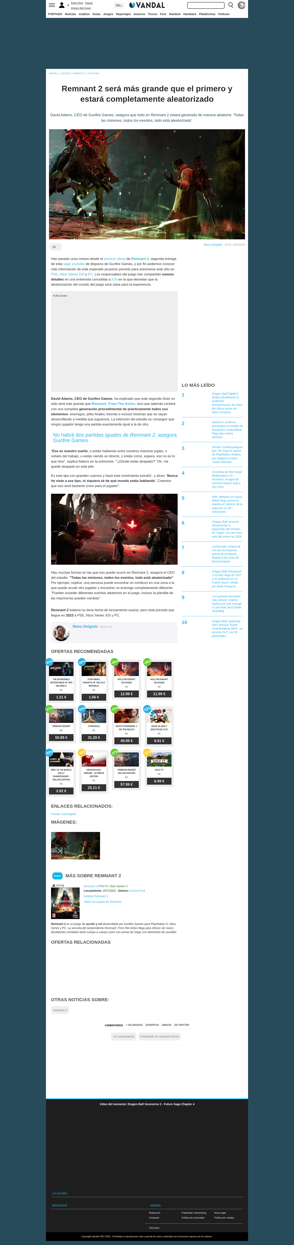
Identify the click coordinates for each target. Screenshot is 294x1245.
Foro (163, 14)
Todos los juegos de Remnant (102, 901)
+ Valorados (134, 1025)
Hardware (189, 14)
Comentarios (114, 1025)
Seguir (57, 876)
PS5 (54, 274)
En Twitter (181, 1025)
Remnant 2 (140, 259)
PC (90, 274)
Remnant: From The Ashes (113, 404)
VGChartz (154, 1227)
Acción (134, 890)
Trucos (152, 14)
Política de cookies (224, 1217)
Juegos (108, 14)
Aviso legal (220, 1212)
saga (74, 264)
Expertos (152, 1025)
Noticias (70, 14)
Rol (143, 890)
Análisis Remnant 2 (96, 896)
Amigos (167, 1025)
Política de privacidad (193, 1217)
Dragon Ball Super (81, 8)
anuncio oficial (114, 259)
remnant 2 (60, 1010)
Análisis (84, 14)
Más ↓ (119, 5)
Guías (96, 14)
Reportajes (123, 14)
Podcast (223, 14)
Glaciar (89, 3)
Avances (139, 14)
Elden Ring (77, 3)
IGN (114, 279)
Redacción (154, 1212)
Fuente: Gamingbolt (63, 814)
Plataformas (207, 14)
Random (175, 14)
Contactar (154, 1217)
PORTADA (55, 14)
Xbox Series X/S (71, 274)
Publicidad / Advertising (194, 1212)
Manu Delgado (213, 244)
